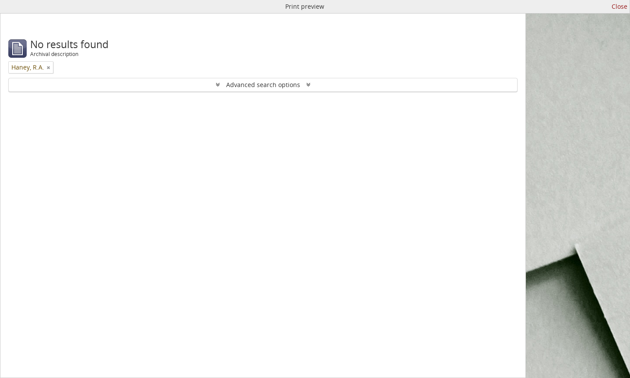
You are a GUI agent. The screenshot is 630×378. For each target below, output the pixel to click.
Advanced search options (263, 84)
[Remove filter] (48, 67)
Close (619, 6)
